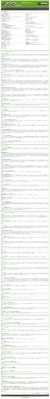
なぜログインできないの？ (5, 14)
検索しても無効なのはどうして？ (29, 30)
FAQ (40, 9)
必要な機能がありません (28, 43)
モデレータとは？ (27, 15)
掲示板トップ (4, 395)
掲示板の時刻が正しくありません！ (6, 24)
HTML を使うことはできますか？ (6, 43)
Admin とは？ (27, 14)
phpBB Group (13, 377)
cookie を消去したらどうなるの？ (6, 21)
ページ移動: (31, 393)
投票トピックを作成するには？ (5, 33)
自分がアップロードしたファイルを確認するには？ (31, 40)
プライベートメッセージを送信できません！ (30, 22)
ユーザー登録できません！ (5, 20)
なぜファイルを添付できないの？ (6, 36)
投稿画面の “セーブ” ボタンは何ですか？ (6, 38)
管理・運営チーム (32, 395)
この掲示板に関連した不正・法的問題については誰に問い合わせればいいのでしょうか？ (36, 44)
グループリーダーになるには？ (29, 17)
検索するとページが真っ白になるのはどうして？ (31, 31)
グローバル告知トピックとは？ (5, 45)
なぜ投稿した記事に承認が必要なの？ (6, 39)
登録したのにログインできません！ (6, 18)
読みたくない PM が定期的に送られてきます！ (31, 23)
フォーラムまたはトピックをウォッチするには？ (31, 36)
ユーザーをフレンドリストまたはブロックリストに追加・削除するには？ (34, 27)
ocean (28, 397)
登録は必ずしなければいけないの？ (6, 15)
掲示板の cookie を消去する (38, 395)
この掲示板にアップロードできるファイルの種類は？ (31, 39)
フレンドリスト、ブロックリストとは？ (30, 26)
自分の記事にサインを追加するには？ (6, 32)
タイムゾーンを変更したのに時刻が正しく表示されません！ (9, 25)
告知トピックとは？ (4, 46)
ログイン (47, 9)
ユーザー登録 (43, 9)
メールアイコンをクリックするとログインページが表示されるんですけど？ (11, 28)
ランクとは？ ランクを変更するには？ (6, 27)
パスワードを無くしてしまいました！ (6, 17)
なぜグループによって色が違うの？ (29, 18)
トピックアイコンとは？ (4, 48)
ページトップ (4, 56)
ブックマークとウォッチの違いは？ (29, 35)
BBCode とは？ (3, 42)
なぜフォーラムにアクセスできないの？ (6, 35)
